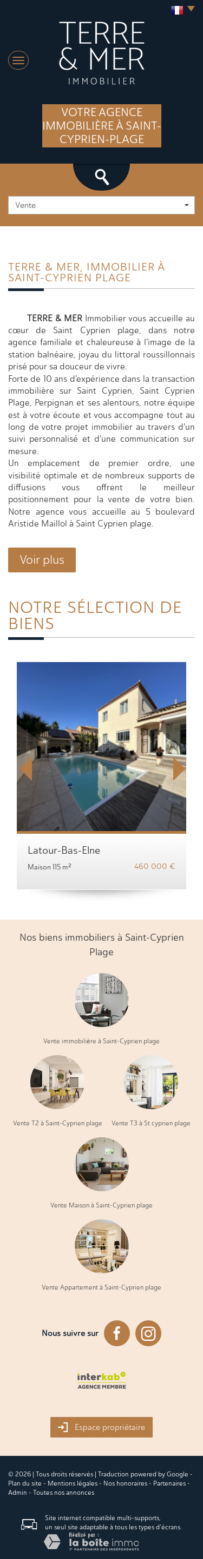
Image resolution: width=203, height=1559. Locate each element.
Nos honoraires (125, 1483)
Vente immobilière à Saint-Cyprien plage (101, 1041)
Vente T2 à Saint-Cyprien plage (57, 1123)
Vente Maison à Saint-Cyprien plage (101, 1205)
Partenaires (169, 1483)
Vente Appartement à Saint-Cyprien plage (101, 1287)
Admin (17, 1492)
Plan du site (25, 1483)
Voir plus (41, 559)
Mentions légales (72, 1483)
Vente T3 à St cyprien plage (151, 1123)
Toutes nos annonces (63, 1492)
